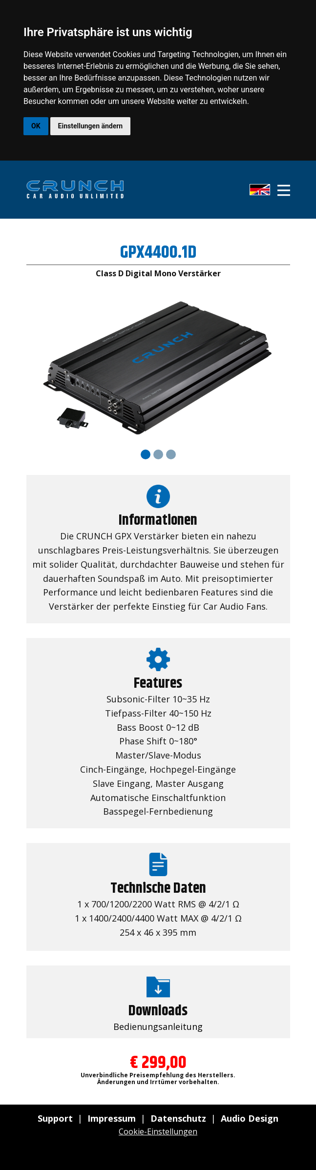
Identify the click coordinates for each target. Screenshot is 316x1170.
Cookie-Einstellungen (158, 1131)
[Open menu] (283, 190)
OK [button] (36, 126)
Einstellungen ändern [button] (90, 126)
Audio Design (249, 1118)
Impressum (111, 1118)
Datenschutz (178, 1118)
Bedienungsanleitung (158, 1026)
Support (55, 1118)
